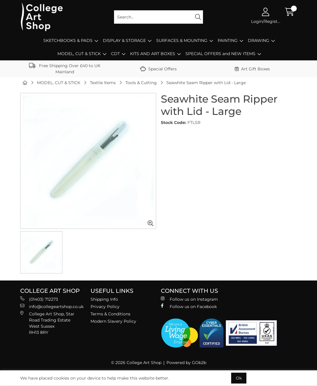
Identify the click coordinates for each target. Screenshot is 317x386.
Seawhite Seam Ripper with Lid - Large (206, 82)
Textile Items (103, 82)
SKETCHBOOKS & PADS (68, 40)
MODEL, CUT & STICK (79, 53)
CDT (115, 53)
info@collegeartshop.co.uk (51, 306)
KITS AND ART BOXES (152, 53)
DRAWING (258, 40)
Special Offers (158, 69)
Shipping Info (104, 299)
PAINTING (228, 40)
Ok (239, 378)
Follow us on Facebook (189, 306)
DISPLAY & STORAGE (124, 40)
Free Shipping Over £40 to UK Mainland (64, 68)
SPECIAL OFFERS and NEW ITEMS (220, 53)
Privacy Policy (105, 306)
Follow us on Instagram (189, 299)
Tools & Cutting (141, 82)
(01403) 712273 (39, 299)
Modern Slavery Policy (113, 321)
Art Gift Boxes (252, 69)
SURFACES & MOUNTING (181, 40)
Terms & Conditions (110, 314)
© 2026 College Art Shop (136, 362)
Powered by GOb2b (186, 362)
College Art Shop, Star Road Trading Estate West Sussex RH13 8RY (47, 323)
